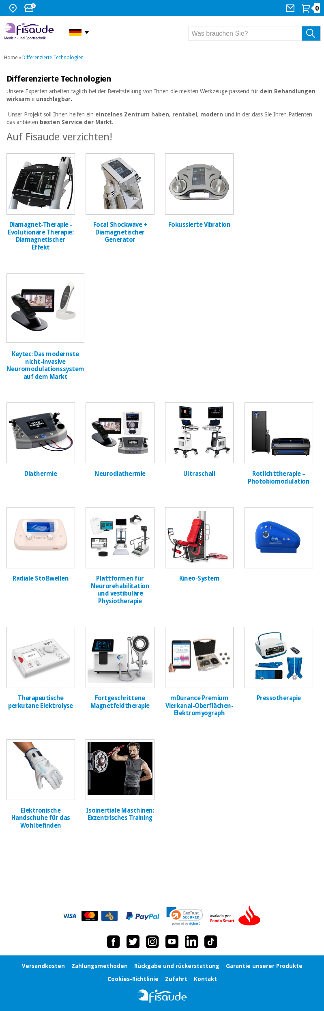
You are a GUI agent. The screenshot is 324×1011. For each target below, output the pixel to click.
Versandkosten (43, 966)
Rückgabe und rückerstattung (176, 966)
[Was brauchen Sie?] (255, 33)
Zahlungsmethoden (99, 966)
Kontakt (205, 979)
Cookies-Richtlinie (133, 979)
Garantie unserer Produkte (264, 966)
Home (10, 57)
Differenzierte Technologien (53, 57)
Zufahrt (176, 979)
